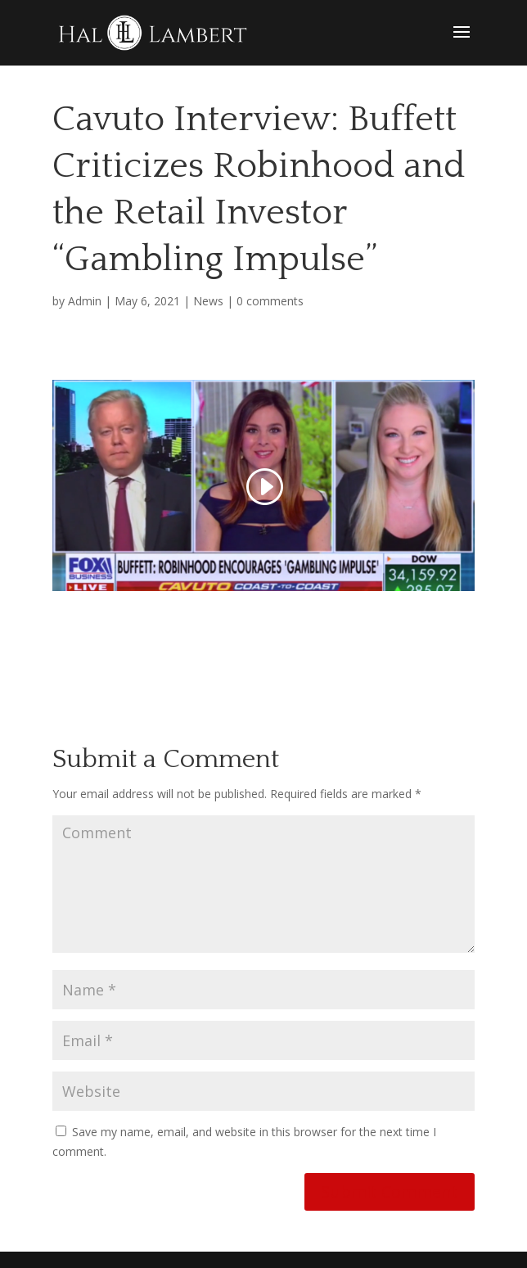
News (208, 301)
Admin (84, 301)
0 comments (270, 301)
